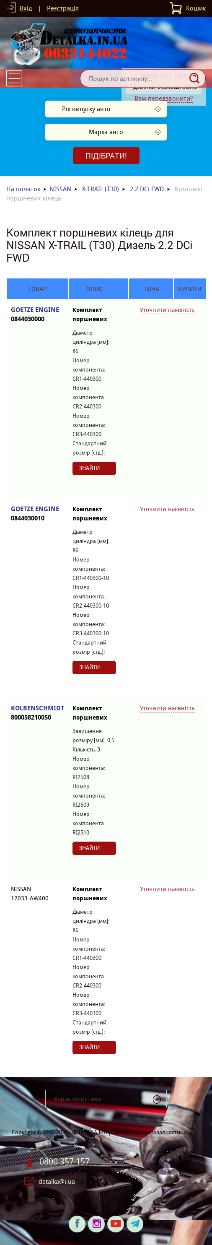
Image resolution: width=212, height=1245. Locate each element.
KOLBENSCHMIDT (37, 713)
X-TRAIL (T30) (100, 189)
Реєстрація (63, 8)
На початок (23, 189)
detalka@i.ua (57, 1181)
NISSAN (60, 189)
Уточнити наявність (167, 310)
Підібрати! (106, 156)
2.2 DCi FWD (147, 189)
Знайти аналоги (91, 470)
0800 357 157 (64, 1161)
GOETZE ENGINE (37, 315)
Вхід (26, 8)
